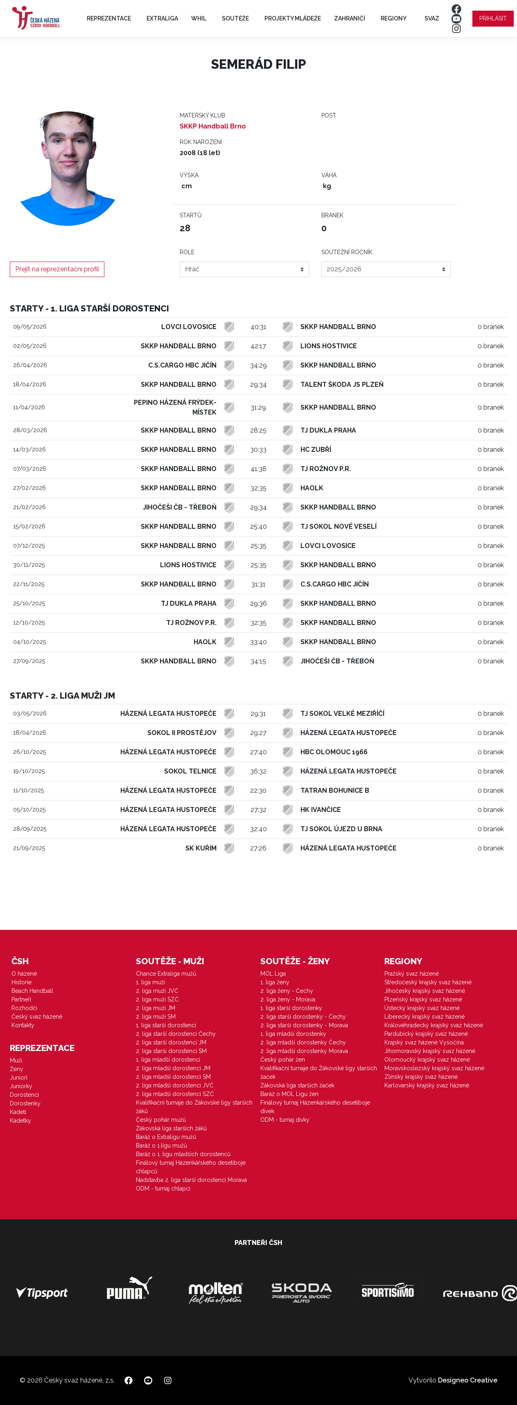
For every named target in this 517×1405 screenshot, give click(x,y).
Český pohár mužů (161, 1119)
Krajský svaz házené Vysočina (424, 1042)
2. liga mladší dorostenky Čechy (303, 1042)
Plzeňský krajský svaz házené (423, 999)
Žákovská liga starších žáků (171, 1128)
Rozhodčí (24, 1008)
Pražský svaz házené (411, 973)
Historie (21, 982)
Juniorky (21, 1086)
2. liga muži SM (156, 1016)
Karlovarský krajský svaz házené (426, 1085)
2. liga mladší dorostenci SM (173, 1076)
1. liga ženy (274, 982)
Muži (16, 1060)
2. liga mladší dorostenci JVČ (175, 1085)
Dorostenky (25, 1103)
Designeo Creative (467, 1380)
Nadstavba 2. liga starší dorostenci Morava (191, 1180)
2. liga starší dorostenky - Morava (304, 1025)
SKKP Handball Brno (213, 126)
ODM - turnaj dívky (284, 1119)
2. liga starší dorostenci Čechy (176, 1034)
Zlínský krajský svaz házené (421, 1076)
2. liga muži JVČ (157, 991)
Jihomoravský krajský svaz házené (429, 1051)
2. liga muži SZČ (157, 999)
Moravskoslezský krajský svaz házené (434, 1068)
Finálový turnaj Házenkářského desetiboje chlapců (191, 1167)
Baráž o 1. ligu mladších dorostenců (183, 1154)
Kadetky (20, 1120)
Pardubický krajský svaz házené (426, 1034)
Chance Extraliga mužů (166, 973)
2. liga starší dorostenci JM (171, 1042)
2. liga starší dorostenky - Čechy (303, 1016)
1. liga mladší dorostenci (168, 1059)
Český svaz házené (36, 1016)
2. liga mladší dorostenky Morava (304, 1051)
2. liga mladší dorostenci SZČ (175, 1094)
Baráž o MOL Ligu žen (289, 1094)
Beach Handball (32, 991)
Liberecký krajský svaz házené (424, 1016)
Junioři (18, 1077)
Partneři (21, 999)
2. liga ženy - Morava (287, 999)
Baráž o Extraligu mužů (166, 1137)
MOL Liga (273, 973)
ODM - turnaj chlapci (163, 1188)
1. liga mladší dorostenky (293, 1034)
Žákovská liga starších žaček (297, 1085)
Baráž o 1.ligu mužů (161, 1145)
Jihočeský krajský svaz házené (424, 991)
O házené (24, 973)
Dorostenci (24, 1095)
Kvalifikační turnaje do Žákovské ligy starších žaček (318, 1072)
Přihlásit (493, 18)
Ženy (16, 1069)
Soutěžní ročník (347, 252)
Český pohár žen (282, 1059)
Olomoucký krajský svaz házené (427, 1059)
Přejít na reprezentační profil (57, 269)
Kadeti (18, 1112)
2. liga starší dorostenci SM (171, 1051)
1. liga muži (150, 982)
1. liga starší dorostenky (291, 1008)
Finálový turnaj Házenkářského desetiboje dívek (315, 1106)
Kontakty (22, 1025)
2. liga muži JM (155, 1008)
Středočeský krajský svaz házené (428, 982)
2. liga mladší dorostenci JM (173, 1068)
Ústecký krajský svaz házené (422, 1008)
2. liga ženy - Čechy (286, 991)
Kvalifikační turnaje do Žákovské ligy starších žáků (194, 1106)
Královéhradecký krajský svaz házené (433, 1025)
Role (187, 252)
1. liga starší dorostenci (166, 1025)
